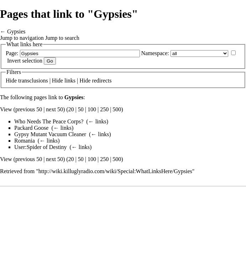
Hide (11, 81)
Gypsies (16, 31)
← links (97, 121)
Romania (24, 141)
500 (116, 109)
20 (71, 109)
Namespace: (155, 53)
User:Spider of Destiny (40, 147)
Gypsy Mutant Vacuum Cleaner (50, 134)
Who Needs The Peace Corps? (48, 121)
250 (104, 109)
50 (81, 109)
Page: (12, 53)
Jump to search (62, 38)
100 (92, 109)
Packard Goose (31, 128)
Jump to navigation (22, 38)
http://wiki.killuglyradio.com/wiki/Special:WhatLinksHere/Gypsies (115, 171)
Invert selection (24, 61)
